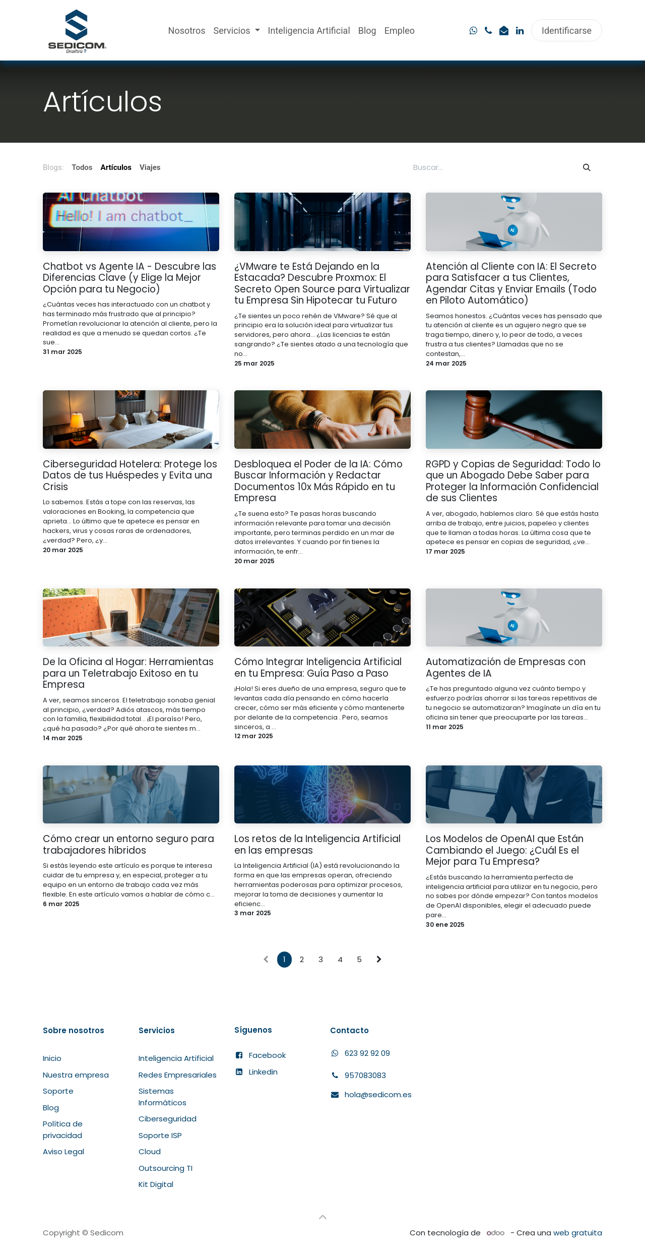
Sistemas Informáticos (162, 1097)
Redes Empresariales (178, 1074)
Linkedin (263, 1071)
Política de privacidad (63, 1129)
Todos (82, 167)
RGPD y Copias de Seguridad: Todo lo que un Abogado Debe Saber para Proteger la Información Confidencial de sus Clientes (513, 481)
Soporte (58, 1091)
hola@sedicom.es (378, 1094)
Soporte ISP (160, 1135)
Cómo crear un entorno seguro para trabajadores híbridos (128, 845)
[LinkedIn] (519, 31)
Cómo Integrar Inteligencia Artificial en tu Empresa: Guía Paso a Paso (318, 668)
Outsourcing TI (165, 1168)
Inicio (52, 1058)
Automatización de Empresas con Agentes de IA (506, 668)
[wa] (473, 31)
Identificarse (567, 30)
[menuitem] (187, 30)
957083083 (365, 1075)
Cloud (150, 1151)
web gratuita (577, 1232)
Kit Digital (156, 1184)
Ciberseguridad (168, 1118)
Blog (51, 1107)
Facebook (267, 1055)
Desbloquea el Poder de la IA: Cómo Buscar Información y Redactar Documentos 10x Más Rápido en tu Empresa (318, 481)
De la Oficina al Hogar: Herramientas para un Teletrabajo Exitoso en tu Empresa (128, 674)
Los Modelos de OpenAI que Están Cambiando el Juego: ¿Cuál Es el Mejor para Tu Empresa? (505, 851)
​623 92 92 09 (360, 1053)
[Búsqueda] (587, 167)
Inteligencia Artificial (176, 1058)
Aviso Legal (63, 1151)
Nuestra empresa (76, 1074)
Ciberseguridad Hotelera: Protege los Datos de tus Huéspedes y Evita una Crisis (130, 476)
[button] (322, 1217)
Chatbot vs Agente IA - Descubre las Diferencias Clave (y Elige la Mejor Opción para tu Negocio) (129, 278)
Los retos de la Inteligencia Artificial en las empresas (317, 845)
